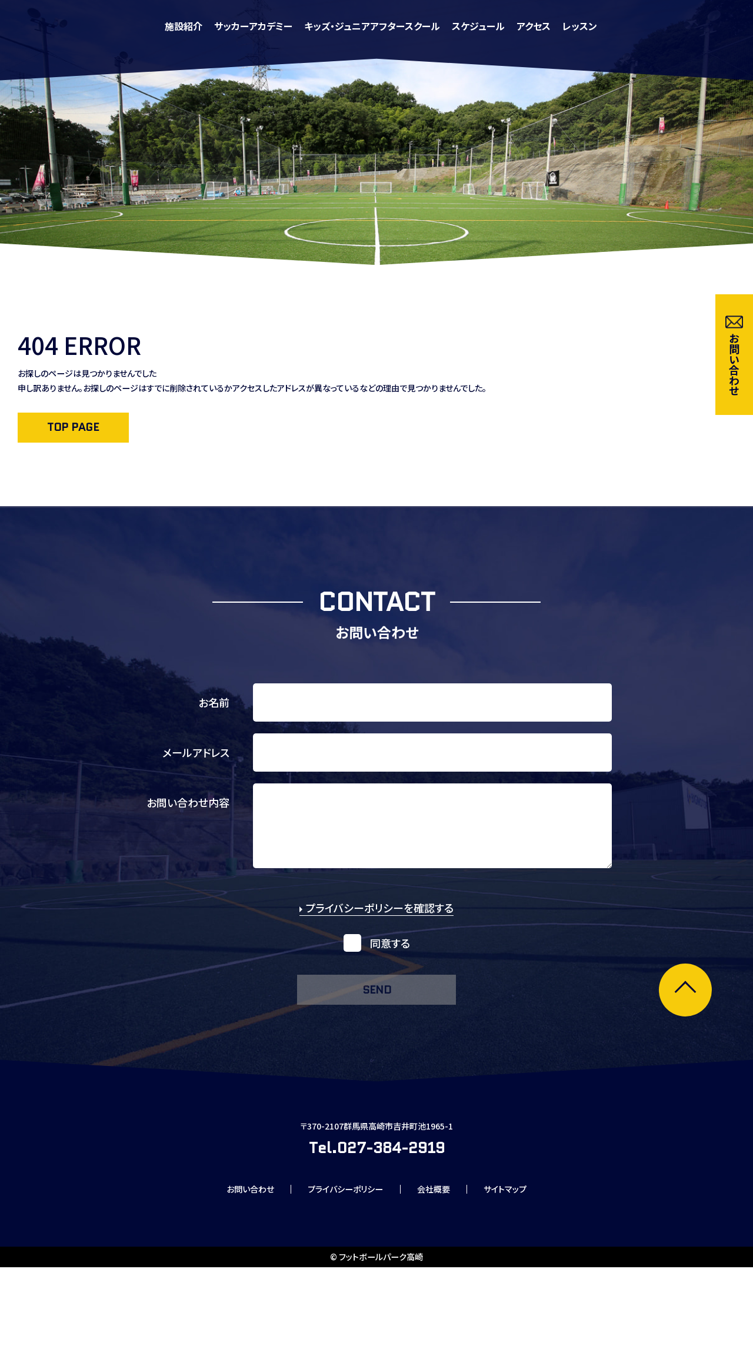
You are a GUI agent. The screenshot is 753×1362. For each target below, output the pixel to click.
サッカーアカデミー (394, 26)
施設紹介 (325, 26)
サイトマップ (523, 1281)
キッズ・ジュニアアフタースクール (513, 26)
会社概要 (442, 1281)
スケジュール (619, 26)
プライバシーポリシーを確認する (376, 936)
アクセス (675, 26)
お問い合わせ (232, 1281)
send (376, 1021)
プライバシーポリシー (341, 1281)
